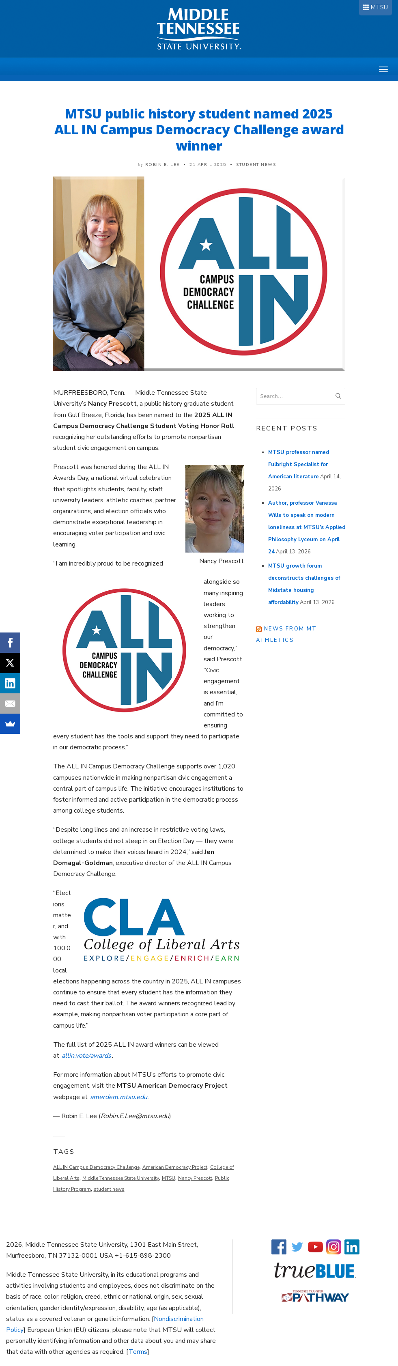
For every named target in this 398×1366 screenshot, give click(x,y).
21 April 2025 (207, 165)
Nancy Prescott (195, 1178)
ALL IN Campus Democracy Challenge (96, 1167)
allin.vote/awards (86, 1055)
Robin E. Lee (162, 165)
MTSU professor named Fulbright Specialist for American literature (298, 464)
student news (109, 1189)
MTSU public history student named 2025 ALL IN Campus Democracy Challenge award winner (199, 129)
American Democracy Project (174, 1167)
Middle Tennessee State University (120, 1178)
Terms (138, 1351)
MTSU (379, 7)
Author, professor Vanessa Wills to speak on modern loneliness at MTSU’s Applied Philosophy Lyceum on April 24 (306, 527)
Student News (256, 165)
